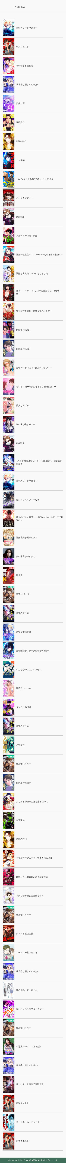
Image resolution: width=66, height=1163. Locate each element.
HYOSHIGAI (20, 7)
